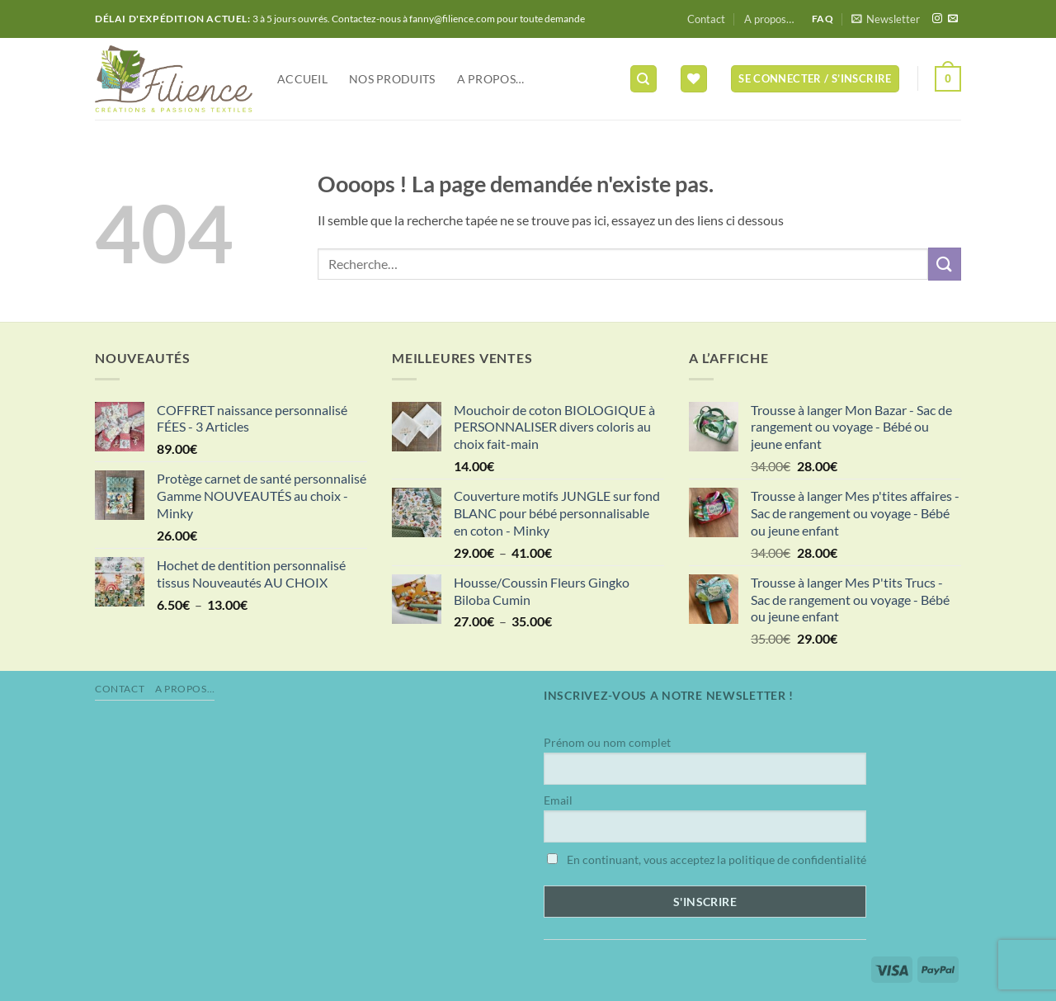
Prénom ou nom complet (607, 742)
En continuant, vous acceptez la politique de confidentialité (706, 859)
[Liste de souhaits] (694, 78)
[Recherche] (643, 78)
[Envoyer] (944, 264)
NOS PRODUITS (392, 79)
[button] (885, 19)
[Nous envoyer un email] (953, 19)
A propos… (769, 19)
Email (558, 800)
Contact (706, 19)
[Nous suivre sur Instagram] (937, 19)
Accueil (302, 79)
